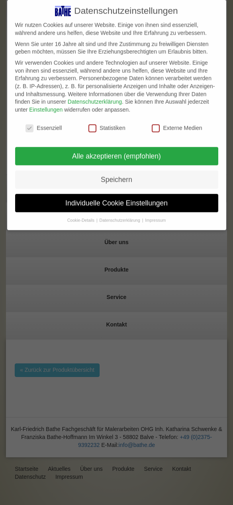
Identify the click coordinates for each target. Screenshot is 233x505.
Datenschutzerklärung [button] (120, 216)
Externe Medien (177, 123)
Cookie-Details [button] (81, 216)
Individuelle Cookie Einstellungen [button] (116, 198)
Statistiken (106, 123)
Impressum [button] (155, 216)
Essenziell (43, 123)
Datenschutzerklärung (95, 97)
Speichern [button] (116, 175)
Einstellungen (46, 105)
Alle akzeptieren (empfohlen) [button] (116, 151)
